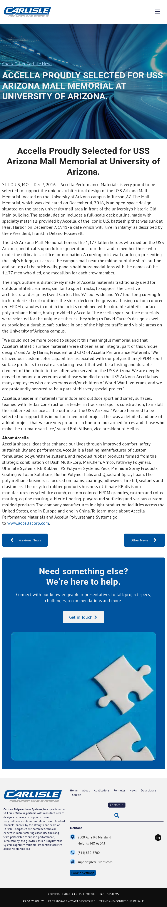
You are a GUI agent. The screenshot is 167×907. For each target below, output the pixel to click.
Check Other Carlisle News (27, 64)
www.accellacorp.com (28, 523)
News (133, 790)
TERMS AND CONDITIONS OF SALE (121, 901)
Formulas (119, 790)
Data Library (148, 790)
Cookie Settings (82, 873)
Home (74, 790)
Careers (76, 795)
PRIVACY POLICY (33, 901)
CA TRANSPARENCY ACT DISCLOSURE (71, 901)
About (86, 790)
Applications (101, 790)
